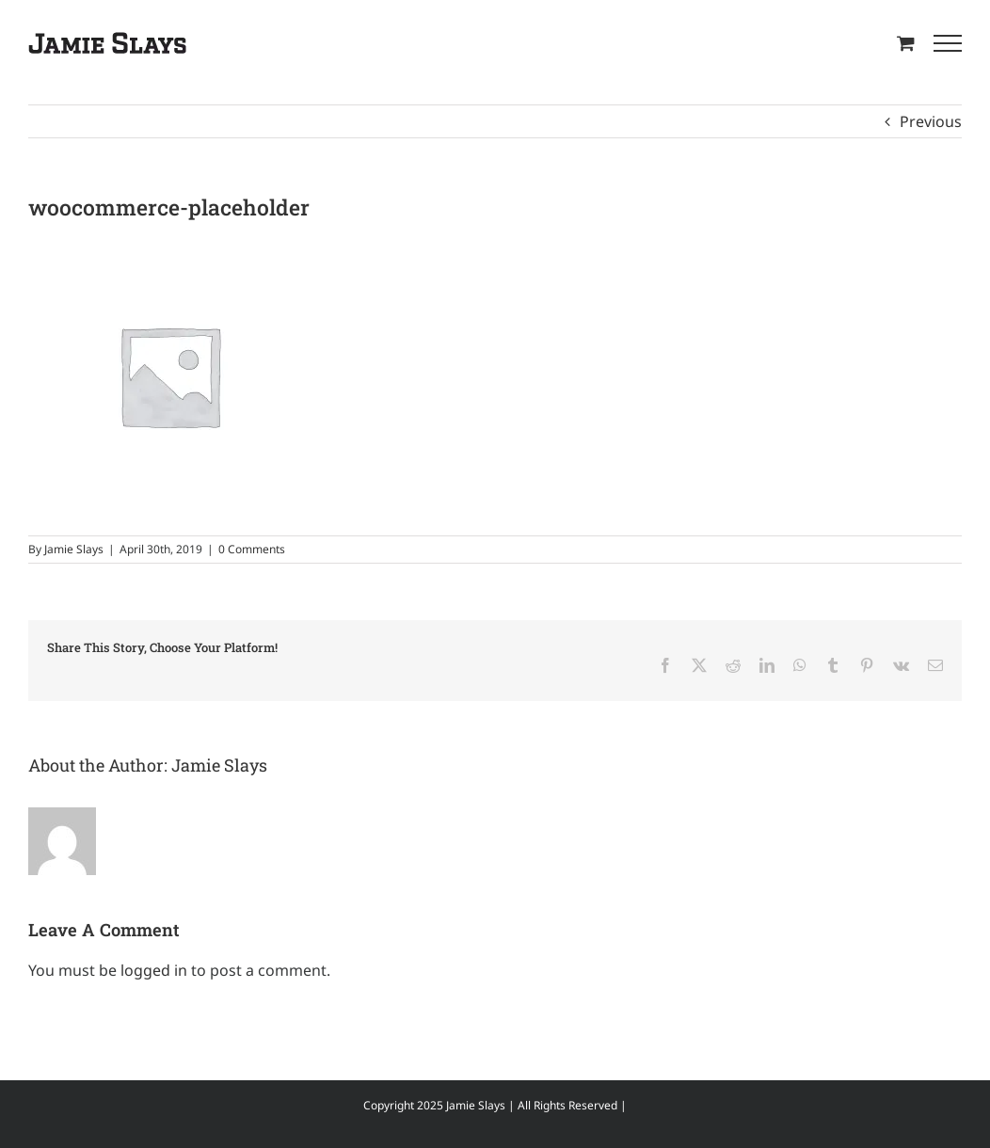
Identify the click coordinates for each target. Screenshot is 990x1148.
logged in (153, 970)
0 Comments (251, 549)
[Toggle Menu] (947, 43)
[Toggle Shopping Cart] (906, 43)
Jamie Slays (74, 549)
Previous (931, 121)
